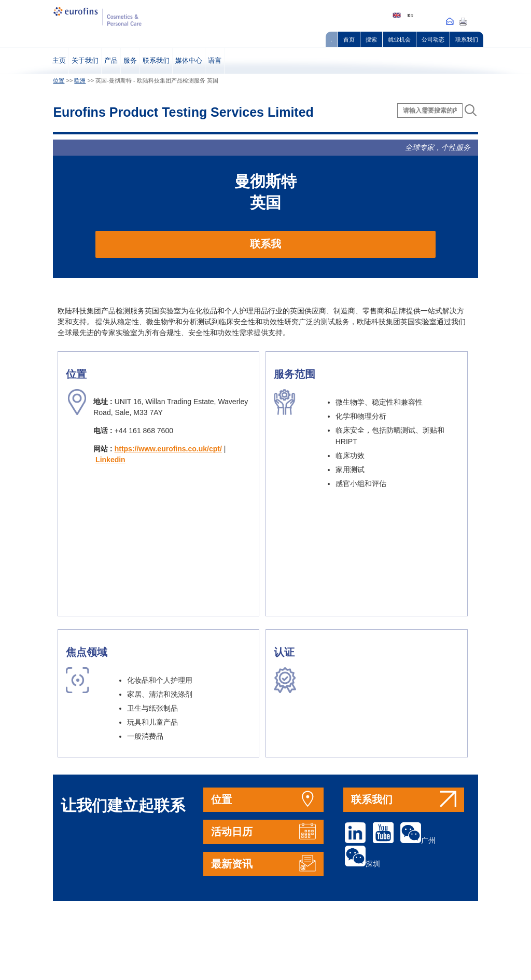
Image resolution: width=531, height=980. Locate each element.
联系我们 (466, 39)
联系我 (265, 244)
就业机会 (399, 39)
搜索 (371, 39)
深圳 (362, 864)
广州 (418, 840)
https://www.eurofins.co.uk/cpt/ (168, 449)
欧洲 (80, 80)
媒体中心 (188, 60)
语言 (214, 60)
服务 (130, 60)
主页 (59, 60)
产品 (111, 60)
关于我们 (85, 60)
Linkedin (110, 460)
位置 (58, 80)
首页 (349, 39)
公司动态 (433, 39)
